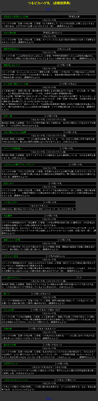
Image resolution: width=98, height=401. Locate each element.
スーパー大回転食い (13, 148)
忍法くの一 (9, 183)
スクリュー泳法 (11, 256)
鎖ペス (7, 294)
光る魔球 (8, 216)
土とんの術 (9, 310)
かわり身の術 (10, 33)
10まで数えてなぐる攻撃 (15, 132)
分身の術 (8, 329)
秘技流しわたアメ (12, 65)
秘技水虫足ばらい (12, 49)
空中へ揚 (8, 116)
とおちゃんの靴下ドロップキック (19, 164)
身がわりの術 (10, 345)
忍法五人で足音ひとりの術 (16, 17)
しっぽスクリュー (12, 277)
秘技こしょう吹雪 (12, 240)
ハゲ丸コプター (11, 202)
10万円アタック (11, 364)
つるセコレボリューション (16, 380)
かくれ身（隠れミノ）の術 (16, 84)
